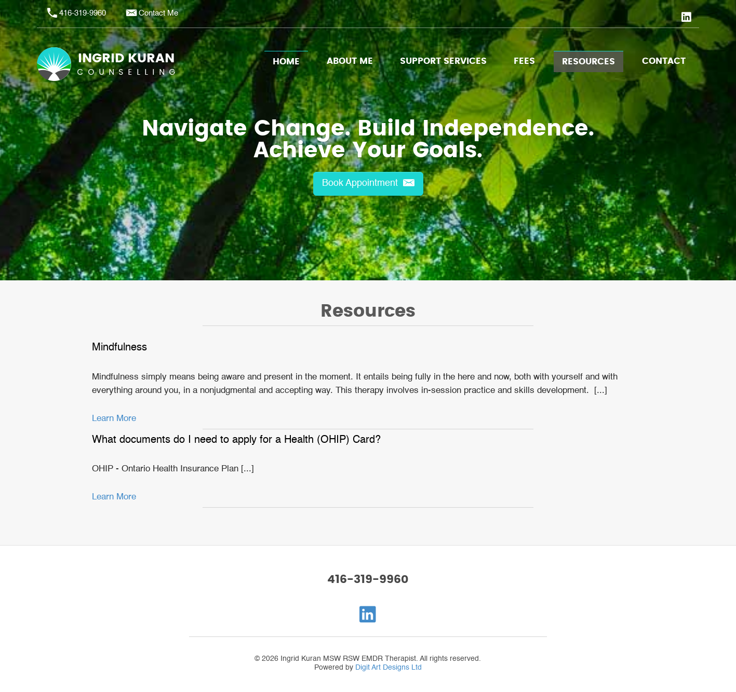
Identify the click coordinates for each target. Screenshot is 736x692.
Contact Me (158, 13)
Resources (588, 62)
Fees (524, 61)
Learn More (114, 418)
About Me (350, 61)
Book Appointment (368, 183)
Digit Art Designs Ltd (388, 667)
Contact (664, 61)
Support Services (443, 61)
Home (286, 62)
